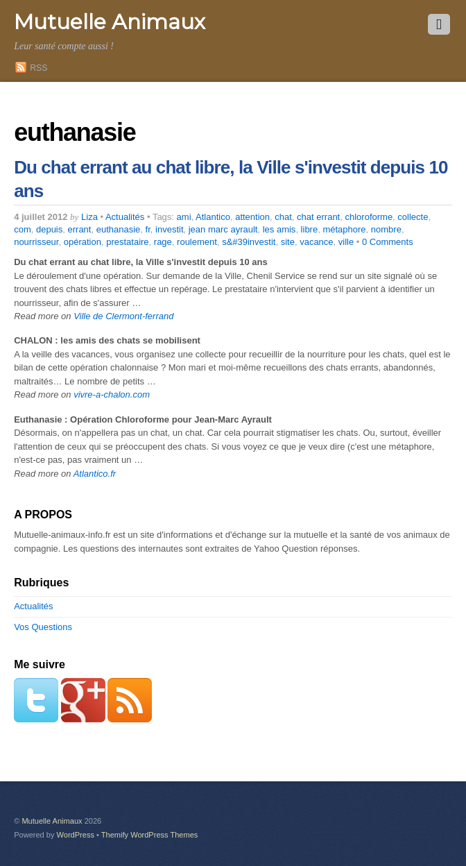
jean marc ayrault (223, 229)
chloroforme (368, 217)
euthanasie (118, 229)
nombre (386, 229)
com (22, 229)
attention (252, 217)
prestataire (127, 242)
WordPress (75, 835)
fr (148, 229)
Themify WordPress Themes (149, 835)
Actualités (124, 217)
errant (80, 229)
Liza (89, 217)
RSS (38, 68)
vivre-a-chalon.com (112, 394)
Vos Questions (43, 627)
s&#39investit (248, 242)
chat (283, 217)
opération (82, 242)
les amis (279, 229)
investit (169, 229)
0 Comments (387, 242)
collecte (412, 217)
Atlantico (213, 217)
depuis (49, 229)
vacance (316, 242)
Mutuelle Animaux (51, 821)
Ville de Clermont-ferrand (123, 316)
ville (346, 242)
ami (184, 217)
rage (163, 242)
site (288, 242)
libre (309, 229)
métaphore (343, 229)
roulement (197, 242)
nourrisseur (36, 242)
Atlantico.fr (95, 473)
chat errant (318, 217)
